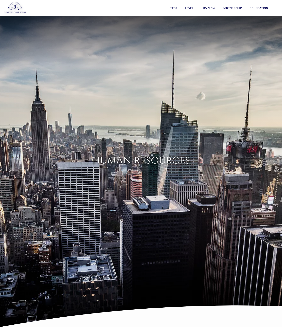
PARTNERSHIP (232, 8)
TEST (173, 8)
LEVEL (189, 8)
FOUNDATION (259, 8)
